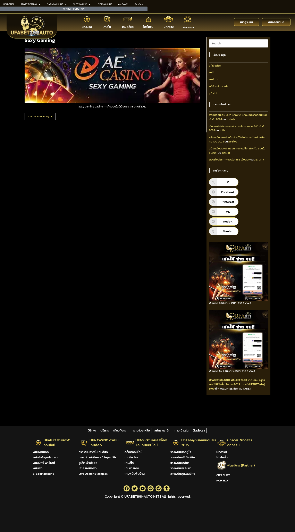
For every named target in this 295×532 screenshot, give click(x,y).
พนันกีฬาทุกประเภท (45, 457)
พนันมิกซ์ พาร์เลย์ (44, 462)
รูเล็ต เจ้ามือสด (88, 462)
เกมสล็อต (128, 26)
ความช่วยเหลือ (141, 430)
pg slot (226, 153)
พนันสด (38, 468)
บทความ (169, 26)
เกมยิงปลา (131, 457)
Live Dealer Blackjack (93, 473)
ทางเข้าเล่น (181, 430)
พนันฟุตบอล (41, 452)
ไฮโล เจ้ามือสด (88, 468)
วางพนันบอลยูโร (180, 452)
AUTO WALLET (231, 380)
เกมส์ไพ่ (129, 462)
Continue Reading (42, 115)
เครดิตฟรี (123, 4)
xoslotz (213, 79)
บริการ (104, 430)
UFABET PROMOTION (73, 8)
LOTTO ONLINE (104, 4)
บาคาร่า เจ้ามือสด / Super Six (97, 457)
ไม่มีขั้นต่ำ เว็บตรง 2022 (227, 384)
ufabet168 (215, 66)
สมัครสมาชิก (162, 430)
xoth (211, 72)
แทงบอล (87, 26)
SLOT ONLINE (82, 4)
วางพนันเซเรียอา (181, 468)
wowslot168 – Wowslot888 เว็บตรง (229, 160)
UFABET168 (8, 4)
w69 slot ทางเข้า (218, 86)
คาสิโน (107, 26)
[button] (31, 4)
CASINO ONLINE (57, 4)
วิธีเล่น (92, 430)
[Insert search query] (238, 43)
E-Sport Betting (43, 473)
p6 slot (213, 93)
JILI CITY (259, 160)
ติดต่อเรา (188, 27)
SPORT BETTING (31, 4)
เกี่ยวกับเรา (139, 4)
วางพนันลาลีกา (179, 462)
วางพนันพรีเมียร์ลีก (182, 457)
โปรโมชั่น (148, 26)
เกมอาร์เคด (132, 468)
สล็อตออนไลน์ (133, 452)
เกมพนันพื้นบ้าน (135, 473)
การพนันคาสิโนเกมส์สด (93, 452)
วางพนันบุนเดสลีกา (182, 473)
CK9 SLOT (223, 475)
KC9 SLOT (223, 480)
